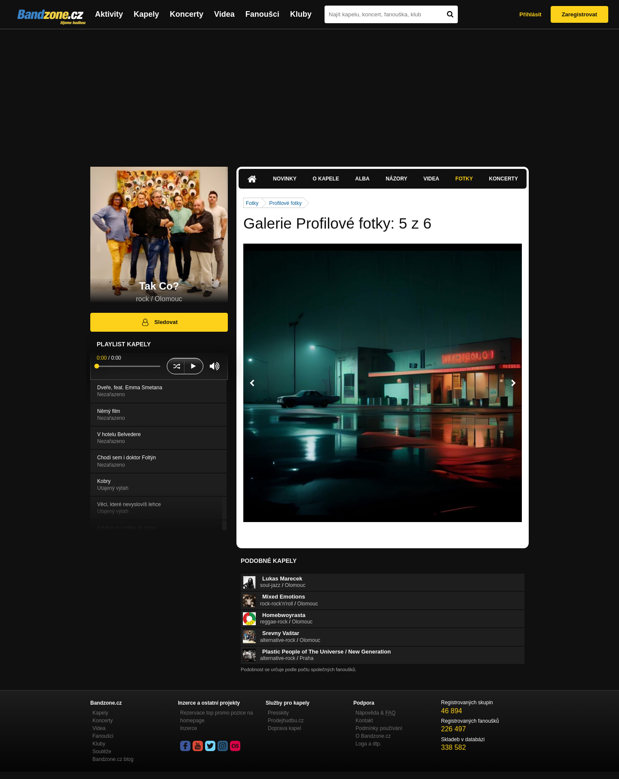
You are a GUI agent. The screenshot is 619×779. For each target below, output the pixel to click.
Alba (362, 179)
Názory (396, 179)
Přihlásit (530, 14)
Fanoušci (262, 14)
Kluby (301, 14)
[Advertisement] (309, 94)
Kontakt (364, 721)
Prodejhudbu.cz (285, 721)
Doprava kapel (284, 728)
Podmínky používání (378, 728)
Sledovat (159, 322)
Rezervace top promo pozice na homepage (216, 717)
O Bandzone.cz (373, 736)
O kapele (326, 179)
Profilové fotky (285, 203)
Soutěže (101, 751)
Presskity (278, 713)
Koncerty (186, 14)
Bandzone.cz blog (112, 759)
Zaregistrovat (579, 14)
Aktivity (109, 14)
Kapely (146, 14)
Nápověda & (375, 713)
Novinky (285, 179)
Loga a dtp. (368, 744)
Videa (224, 14)
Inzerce (188, 728)
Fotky (464, 179)
